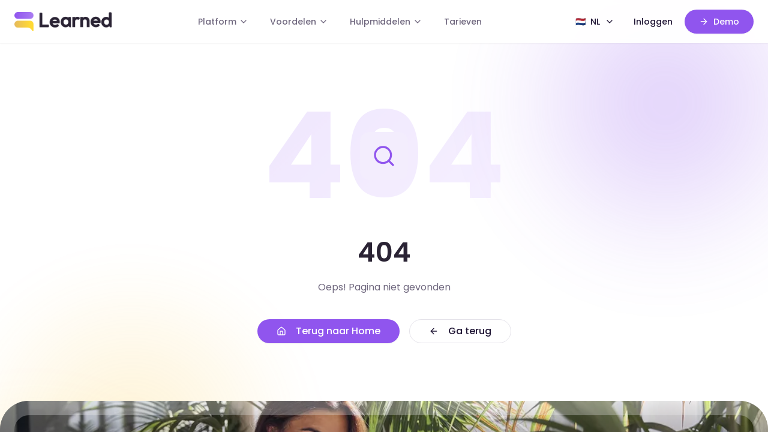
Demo (719, 22)
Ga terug (460, 331)
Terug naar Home (328, 331)
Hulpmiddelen (386, 22)
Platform (223, 22)
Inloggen (653, 22)
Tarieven (463, 22)
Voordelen (299, 22)
